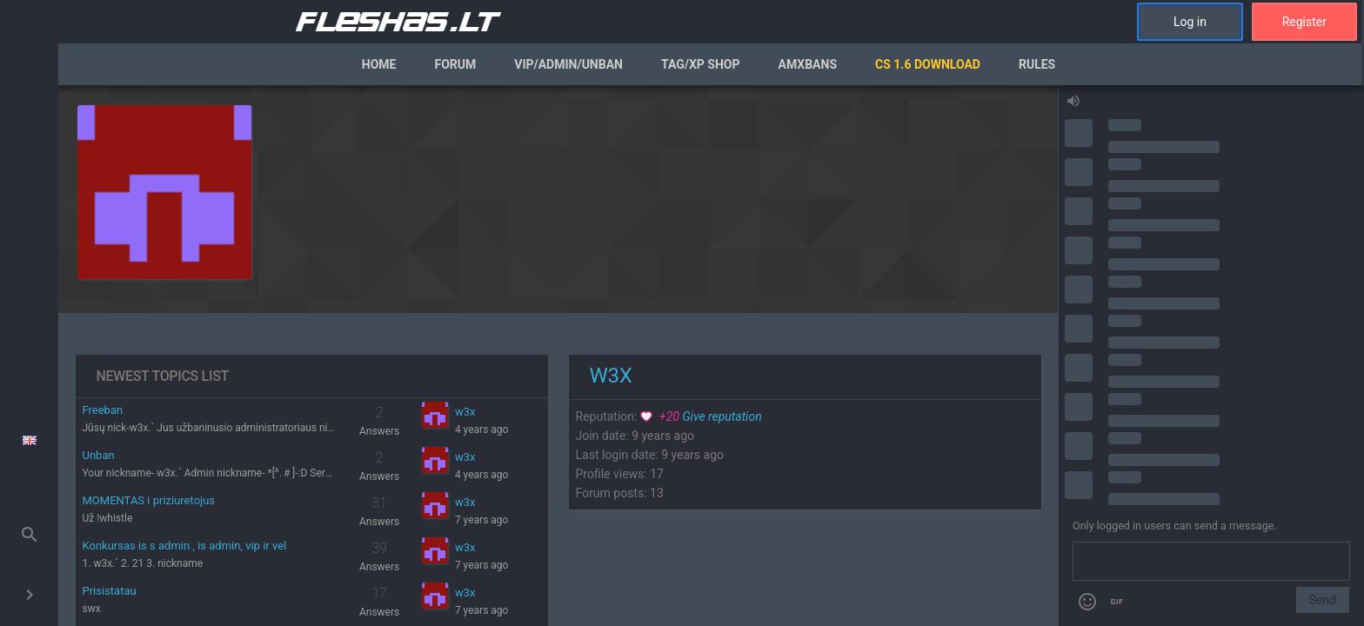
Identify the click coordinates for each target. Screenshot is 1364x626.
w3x (465, 411)
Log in (1190, 22)
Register (1304, 22)
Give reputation (701, 416)
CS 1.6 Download (927, 64)
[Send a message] (1211, 562)
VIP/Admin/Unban (568, 64)
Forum (455, 64)
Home (379, 64)
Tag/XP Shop (700, 64)
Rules (1037, 64)
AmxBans (808, 64)
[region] (558, 355)
